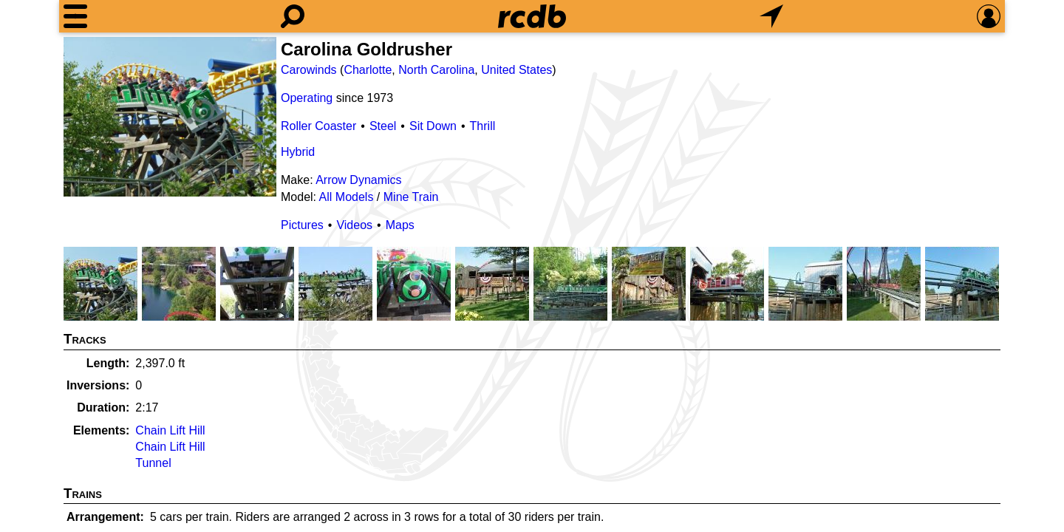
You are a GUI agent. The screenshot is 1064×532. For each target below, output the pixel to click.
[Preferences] (988, 16)
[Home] (532, 16)
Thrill (483, 126)
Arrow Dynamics (358, 180)
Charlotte (368, 70)
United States (516, 70)
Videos (354, 225)
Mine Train (411, 197)
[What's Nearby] (771, 16)
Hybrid (298, 152)
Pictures (302, 225)
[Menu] (75, 16)
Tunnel (153, 463)
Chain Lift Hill (170, 430)
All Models (346, 197)
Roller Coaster (318, 126)
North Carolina (436, 70)
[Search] (292, 16)
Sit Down (433, 126)
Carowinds (309, 70)
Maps (400, 225)
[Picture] (170, 117)
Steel (382, 126)
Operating (306, 98)
